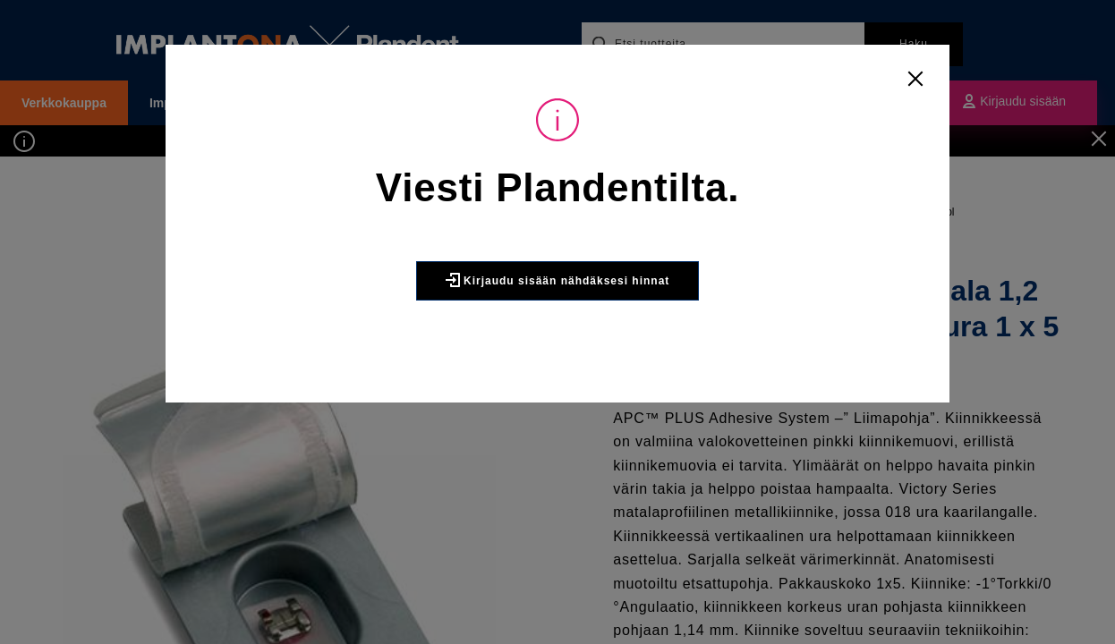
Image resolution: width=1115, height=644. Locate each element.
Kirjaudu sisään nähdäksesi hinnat (558, 280)
